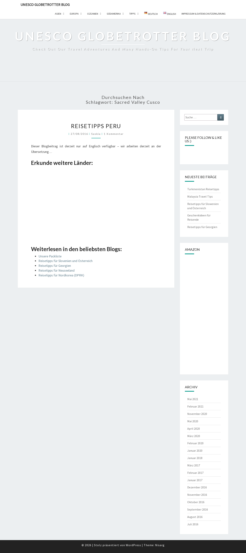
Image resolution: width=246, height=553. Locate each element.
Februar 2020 (195, 443)
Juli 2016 (192, 524)
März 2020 (193, 436)
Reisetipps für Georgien (54, 265)
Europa (74, 13)
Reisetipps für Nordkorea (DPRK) (61, 275)
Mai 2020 (192, 421)
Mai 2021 (192, 399)
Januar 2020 (194, 450)
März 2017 (193, 465)
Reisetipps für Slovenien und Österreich (65, 261)
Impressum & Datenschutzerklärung (204, 13)
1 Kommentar (114, 133)
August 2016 (195, 517)
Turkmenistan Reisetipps (203, 189)
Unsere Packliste (50, 256)
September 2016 (197, 509)
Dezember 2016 (197, 487)
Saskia (96, 133)
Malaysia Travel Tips (200, 196)
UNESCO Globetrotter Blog (45, 4)
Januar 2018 (194, 458)
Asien (58, 13)
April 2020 (193, 428)
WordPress (133, 545)
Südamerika (114, 13)
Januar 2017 (194, 480)
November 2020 (197, 414)
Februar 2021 (195, 406)
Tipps (132, 13)
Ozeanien (92, 13)
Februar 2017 (195, 473)
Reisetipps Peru (96, 126)
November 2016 (197, 494)
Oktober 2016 (195, 502)
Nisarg (160, 545)
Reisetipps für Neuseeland (56, 270)
